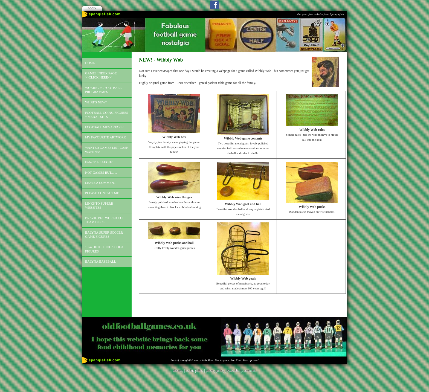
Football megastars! (104, 127)
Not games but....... (101, 173)
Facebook (214, 5)
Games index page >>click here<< (101, 75)
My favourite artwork (105, 137)
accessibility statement (241, 370)
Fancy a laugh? (98, 162)
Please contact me (102, 193)
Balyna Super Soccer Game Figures (104, 235)
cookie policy (194, 370)
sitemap (178, 370)
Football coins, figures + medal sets (106, 115)
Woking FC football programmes (103, 90)
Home (90, 63)
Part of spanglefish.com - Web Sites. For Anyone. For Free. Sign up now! (214, 360)
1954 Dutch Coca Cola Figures (104, 249)
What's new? (96, 102)
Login (92, 8)
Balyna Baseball (100, 261)
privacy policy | (216, 370)
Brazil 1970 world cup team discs (104, 220)
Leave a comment (100, 183)
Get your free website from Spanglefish (320, 14)
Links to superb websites (99, 206)
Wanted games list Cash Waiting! (107, 150)
